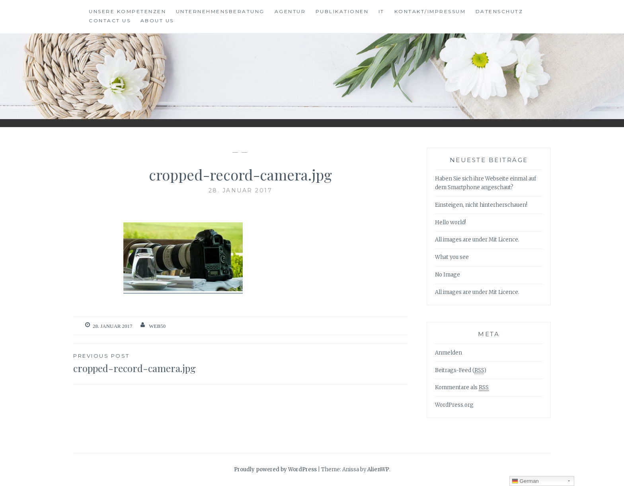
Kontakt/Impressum (430, 11)
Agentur (290, 11)
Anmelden (448, 352)
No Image (447, 274)
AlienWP (378, 469)
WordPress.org (454, 405)
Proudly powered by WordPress (275, 469)
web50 (157, 326)
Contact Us (110, 21)
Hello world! (450, 222)
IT (381, 11)
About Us (157, 21)
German (525, 481)
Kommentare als (462, 387)
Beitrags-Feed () (460, 370)
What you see (452, 257)
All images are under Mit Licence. (477, 239)
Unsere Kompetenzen (127, 11)
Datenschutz (499, 11)
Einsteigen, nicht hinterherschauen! (481, 205)
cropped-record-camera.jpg (156, 362)
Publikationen (342, 11)
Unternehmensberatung (220, 11)
